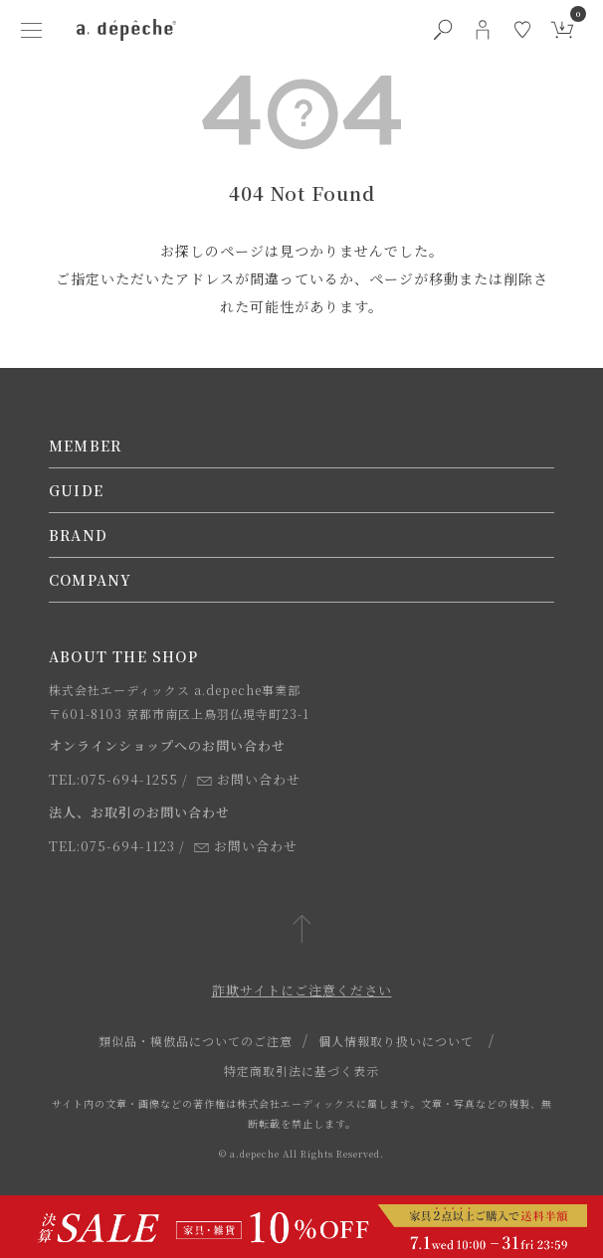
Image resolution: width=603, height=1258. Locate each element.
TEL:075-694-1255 (113, 779)
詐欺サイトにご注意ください (302, 990)
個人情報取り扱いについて (396, 1040)
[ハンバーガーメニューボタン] (31, 30)
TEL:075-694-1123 (112, 845)
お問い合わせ (249, 779)
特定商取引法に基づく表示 (301, 1070)
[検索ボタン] (443, 30)
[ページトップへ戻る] (302, 930)
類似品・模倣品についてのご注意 (196, 1040)
